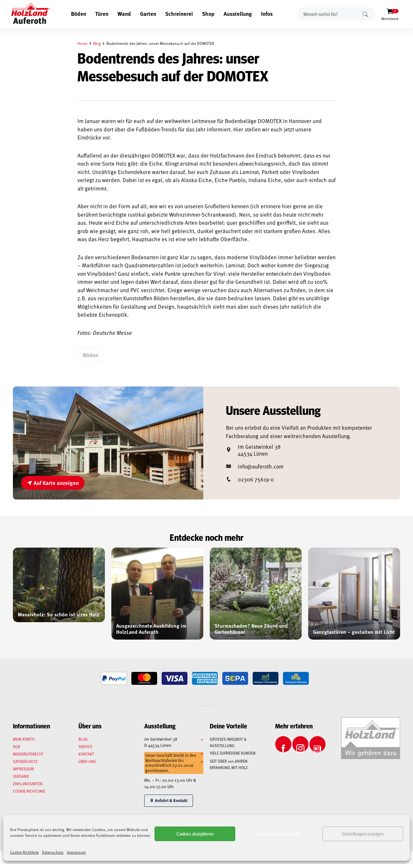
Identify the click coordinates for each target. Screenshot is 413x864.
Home (82, 43)
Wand (124, 13)
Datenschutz (53, 852)
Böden (78, 13)
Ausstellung (238, 13)
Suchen (365, 14)
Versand (21, 776)
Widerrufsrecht (28, 753)
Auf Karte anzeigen (53, 483)
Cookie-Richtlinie (24, 852)
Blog (97, 43)
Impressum (76, 852)
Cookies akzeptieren (195, 833)
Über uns (87, 761)
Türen (101, 13)
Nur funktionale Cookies (279, 833)
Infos (267, 13)
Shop (208, 13)
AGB (16, 746)
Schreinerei (179, 13)
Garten (148, 13)
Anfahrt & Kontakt (168, 800)
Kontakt (86, 753)
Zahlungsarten (28, 783)
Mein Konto (24, 739)
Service (85, 746)
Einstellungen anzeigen (363, 833)
